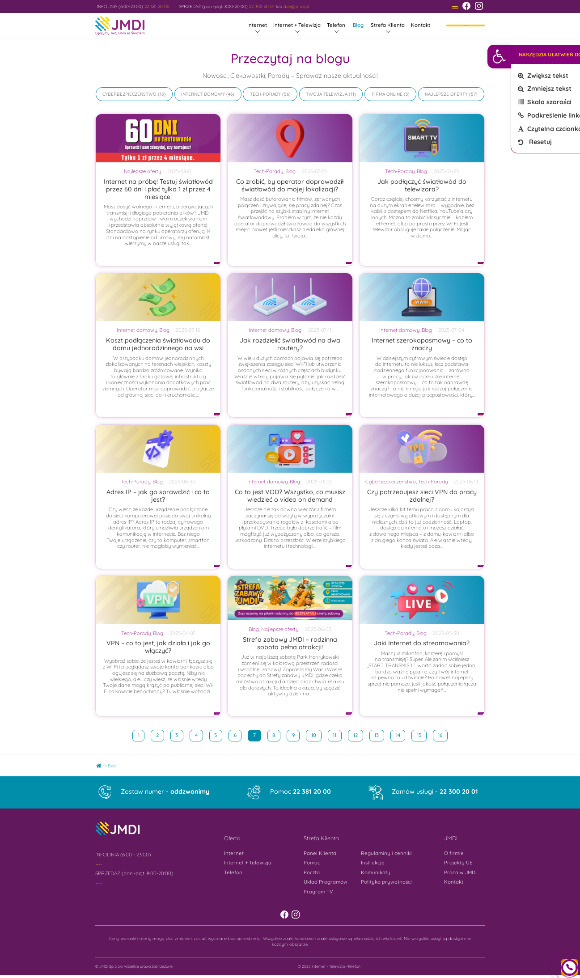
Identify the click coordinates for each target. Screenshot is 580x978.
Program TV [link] (318, 892)
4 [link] (199, 734)
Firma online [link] (387, 94)
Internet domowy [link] (203, 94)
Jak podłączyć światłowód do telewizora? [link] (421, 186)
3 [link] (179, 734)
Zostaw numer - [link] (165, 792)
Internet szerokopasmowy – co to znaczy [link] (422, 345)
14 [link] (400, 734)
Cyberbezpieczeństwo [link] (129, 94)
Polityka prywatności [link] (386, 883)
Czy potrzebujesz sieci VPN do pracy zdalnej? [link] (422, 496)
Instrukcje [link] (373, 863)
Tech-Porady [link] (265, 94)
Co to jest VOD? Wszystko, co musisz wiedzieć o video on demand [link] (290, 496)
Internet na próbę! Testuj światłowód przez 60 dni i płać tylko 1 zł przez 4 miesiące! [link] (158, 189)
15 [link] (421, 734)
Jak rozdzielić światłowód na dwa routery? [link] (290, 345)
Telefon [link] (336, 26)
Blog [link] (358, 26)
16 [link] (442, 734)
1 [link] (141, 734)
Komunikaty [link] (375, 873)
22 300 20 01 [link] (262, 6)
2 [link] (160, 734)
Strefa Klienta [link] (388, 26)
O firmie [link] (454, 854)
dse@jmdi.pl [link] (296, 6)
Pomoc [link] (300, 792)
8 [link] (276, 734)
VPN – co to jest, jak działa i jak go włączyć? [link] (158, 648)
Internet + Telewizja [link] (297, 26)
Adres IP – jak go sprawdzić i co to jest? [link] (158, 496)
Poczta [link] (312, 873)
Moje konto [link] (465, 26)
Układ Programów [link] (325, 883)
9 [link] (296, 734)
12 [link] (358, 734)
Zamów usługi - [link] (435, 792)
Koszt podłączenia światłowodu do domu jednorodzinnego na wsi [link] (158, 345)
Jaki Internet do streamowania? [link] (422, 644)
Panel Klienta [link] (320, 854)
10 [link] (316, 734)
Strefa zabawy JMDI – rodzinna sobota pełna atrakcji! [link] (290, 644)
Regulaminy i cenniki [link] (386, 854)
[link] (568, 56)
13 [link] (379, 734)
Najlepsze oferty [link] (446, 94)
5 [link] (218, 734)
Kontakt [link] (420, 26)
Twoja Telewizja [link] (326, 94)
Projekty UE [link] (458, 863)
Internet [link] (257, 26)
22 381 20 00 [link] (156, 6)
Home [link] (101, 765)
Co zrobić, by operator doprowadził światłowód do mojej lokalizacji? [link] (289, 186)
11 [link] (337, 734)
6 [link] (237, 734)
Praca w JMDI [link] (460, 873)
